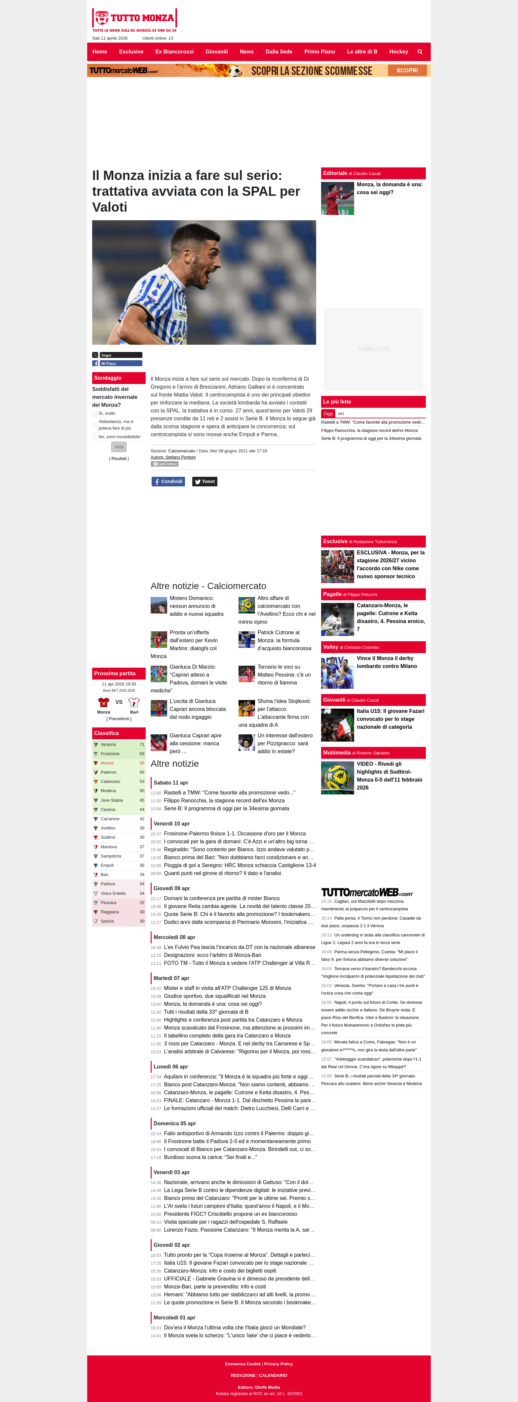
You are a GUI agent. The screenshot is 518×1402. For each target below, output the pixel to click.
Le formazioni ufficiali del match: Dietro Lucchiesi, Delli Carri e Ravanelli (248, 1108)
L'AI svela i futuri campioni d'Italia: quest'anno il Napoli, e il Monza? (242, 1206)
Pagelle (332, 594)
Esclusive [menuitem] (131, 51)
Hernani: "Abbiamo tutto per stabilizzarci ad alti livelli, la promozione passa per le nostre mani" (274, 1294)
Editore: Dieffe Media (259, 1387)
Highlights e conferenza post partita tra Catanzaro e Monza (233, 1020)
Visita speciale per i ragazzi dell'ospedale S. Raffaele (226, 1222)
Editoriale (335, 173)
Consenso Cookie (243, 1363)
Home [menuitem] (99, 51)
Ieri (341, 413)
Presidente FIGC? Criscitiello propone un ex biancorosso (230, 1214)
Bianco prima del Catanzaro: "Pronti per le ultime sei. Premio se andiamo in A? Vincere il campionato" (283, 1198)
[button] (119, 447)
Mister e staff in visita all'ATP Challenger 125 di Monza (227, 988)
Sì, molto (107, 413)
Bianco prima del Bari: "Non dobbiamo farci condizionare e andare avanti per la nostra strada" (273, 857)
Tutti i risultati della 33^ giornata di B (206, 1012)
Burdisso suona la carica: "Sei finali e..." (210, 1157)
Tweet (205, 482)
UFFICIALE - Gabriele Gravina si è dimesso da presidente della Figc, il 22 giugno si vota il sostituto (280, 1278)
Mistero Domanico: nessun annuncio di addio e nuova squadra (197, 606)
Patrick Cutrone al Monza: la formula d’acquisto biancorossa (285, 640)
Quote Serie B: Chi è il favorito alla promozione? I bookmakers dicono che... (253, 914)
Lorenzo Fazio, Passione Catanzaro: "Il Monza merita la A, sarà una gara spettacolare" (265, 1230)
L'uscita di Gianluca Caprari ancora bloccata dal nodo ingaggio (198, 709)
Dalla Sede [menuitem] (279, 51)
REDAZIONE (243, 1375)
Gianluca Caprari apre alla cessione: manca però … (196, 743)
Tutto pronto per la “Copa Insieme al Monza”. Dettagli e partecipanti (242, 1255)
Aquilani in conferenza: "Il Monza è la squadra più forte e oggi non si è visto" (253, 1076)
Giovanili (334, 700)
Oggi (328, 413)
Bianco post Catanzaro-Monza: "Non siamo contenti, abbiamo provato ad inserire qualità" (268, 1084)
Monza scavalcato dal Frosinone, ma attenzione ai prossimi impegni (243, 1028)
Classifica (106, 733)
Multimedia (337, 752)
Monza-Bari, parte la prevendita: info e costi (215, 1286)
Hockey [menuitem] (398, 51)
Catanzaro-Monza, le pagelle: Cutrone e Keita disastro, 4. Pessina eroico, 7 (252, 1092)
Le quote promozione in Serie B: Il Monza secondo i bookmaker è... (243, 1302)
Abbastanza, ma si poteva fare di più (116, 424)
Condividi (168, 482)
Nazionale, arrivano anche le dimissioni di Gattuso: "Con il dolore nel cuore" (252, 1182)
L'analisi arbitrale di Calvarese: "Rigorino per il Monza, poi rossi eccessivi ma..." (257, 1051)
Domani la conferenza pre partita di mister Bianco (222, 898)
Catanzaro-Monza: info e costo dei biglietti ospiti (220, 1271)
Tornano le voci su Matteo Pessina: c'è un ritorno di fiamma (284, 674)
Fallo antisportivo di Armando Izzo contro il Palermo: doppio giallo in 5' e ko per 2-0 (261, 1133)
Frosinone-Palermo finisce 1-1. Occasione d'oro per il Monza (235, 833)
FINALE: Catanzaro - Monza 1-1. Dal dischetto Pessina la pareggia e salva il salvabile (264, 1100)
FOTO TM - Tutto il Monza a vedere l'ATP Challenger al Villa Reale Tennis (250, 963)
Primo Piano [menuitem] (319, 51)
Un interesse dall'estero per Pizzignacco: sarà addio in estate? (285, 743)
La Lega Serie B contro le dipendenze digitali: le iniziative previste (241, 1190)
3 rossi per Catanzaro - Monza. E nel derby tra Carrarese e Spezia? (243, 1043)
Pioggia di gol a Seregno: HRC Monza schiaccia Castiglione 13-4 (240, 865)
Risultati (119, 458)
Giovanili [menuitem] (217, 51)
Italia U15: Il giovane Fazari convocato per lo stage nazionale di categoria (250, 1263)
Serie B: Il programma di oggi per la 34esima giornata (226, 808)
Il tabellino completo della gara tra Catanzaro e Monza (227, 1035)
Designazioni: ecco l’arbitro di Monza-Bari (212, 955)
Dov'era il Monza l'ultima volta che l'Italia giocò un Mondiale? (235, 1327)
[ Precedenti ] (118, 718)
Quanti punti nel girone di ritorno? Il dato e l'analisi (222, 873)
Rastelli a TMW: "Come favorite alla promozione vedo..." (230, 792)
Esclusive (335, 541)
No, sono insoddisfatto (120, 436)
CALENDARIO (273, 1375)
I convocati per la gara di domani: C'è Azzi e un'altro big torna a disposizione (253, 841)
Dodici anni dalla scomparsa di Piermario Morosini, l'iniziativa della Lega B (251, 922)
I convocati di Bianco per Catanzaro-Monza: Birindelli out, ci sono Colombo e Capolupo (266, 1149)
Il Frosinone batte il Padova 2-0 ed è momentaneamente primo (237, 1141)
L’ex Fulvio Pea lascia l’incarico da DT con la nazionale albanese (239, 947)
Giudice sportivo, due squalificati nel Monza (215, 996)
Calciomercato (181, 450)
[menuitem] (420, 51)
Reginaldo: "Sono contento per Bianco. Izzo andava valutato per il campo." (251, 849)
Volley (330, 647)
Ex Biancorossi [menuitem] (175, 51)
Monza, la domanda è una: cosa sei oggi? (213, 1004)
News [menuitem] (247, 51)
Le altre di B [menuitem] (362, 51)
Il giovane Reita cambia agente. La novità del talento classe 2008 (240, 906)
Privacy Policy (278, 1363)
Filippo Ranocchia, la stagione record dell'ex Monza (224, 800)
